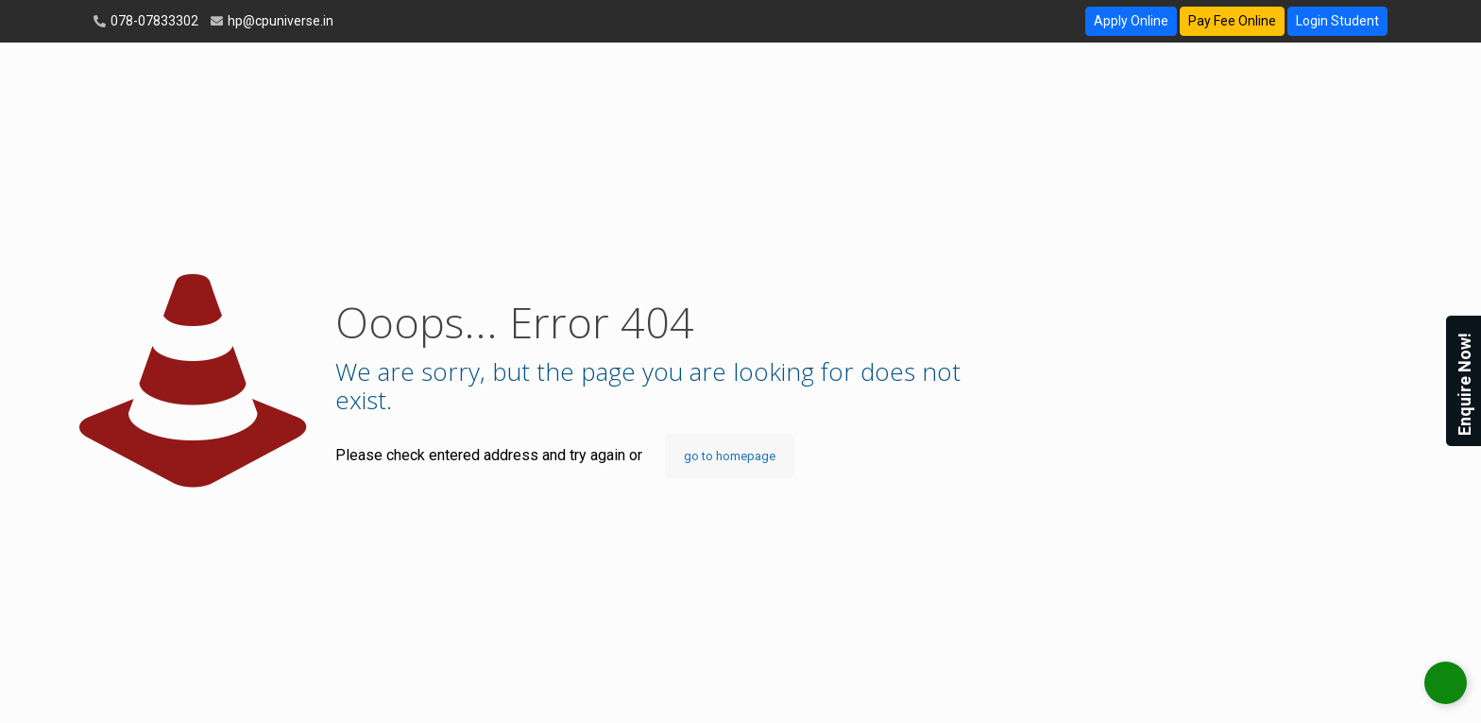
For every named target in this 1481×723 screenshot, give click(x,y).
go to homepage (729, 456)
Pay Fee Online (1232, 20)
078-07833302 (153, 20)
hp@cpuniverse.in (279, 20)
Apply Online (1131, 20)
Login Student (1337, 20)
